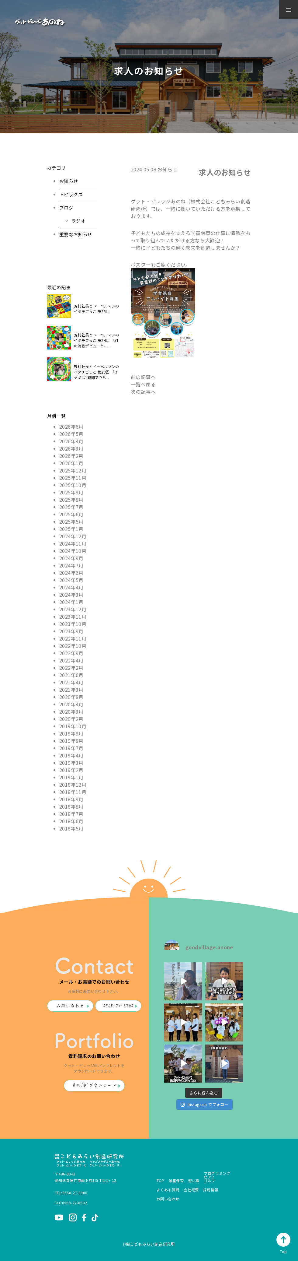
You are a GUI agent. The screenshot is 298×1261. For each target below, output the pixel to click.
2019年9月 (71, 733)
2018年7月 (71, 813)
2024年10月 (72, 550)
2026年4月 (71, 441)
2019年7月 (71, 748)
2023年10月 (72, 623)
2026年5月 (71, 433)
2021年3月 (71, 689)
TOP (160, 1180)
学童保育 (176, 1180)
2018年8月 (71, 806)
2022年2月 (71, 667)
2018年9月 (71, 799)
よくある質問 (168, 1190)
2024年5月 (71, 580)
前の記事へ (143, 377)
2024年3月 (71, 594)
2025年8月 (71, 499)
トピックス (71, 194)
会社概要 (191, 1190)
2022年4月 (71, 660)
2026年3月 (71, 448)
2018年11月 (72, 792)
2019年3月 (71, 762)
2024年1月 (71, 602)
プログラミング (217, 1173)
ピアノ (209, 1177)
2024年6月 (71, 572)
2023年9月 (71, 631)
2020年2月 (71, 718)
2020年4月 (71, 704)
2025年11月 (72, 477)
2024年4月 (71, 587)
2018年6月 (71, 821)
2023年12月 (72, 609)
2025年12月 (72, 470)
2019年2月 (71, 770)
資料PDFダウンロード (94, 1085)
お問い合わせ (70, 1005)
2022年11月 (72, 638)
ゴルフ (209, 1180)
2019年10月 (72, 726)
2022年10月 (72, 645)
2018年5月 (71, 828)
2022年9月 (71, 653)
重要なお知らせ (75, 234)
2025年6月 (71, 514)
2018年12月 (72, 784)
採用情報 (210, 1190)
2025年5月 (71, 521)
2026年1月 (71, 463)
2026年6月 (71, 426)
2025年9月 (71, 492)
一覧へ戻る (143, 384)
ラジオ (78, 220)
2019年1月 (71, 777)
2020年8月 (71, 697)
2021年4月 (71, 682)
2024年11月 (72, 543)
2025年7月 (71, 507)
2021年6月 (71, 675)
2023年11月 (72, 616)
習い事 (193, 1180)
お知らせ (68, 181)
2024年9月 (71, 558)
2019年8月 (71, 740)
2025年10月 (72, 485)
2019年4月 (71, 755)
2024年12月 (72, 536)
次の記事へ (143, 391)
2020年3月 (71, 711)
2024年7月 (71, 565)
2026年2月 (71, 455)
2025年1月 (71, 528)
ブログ (66, 207)
